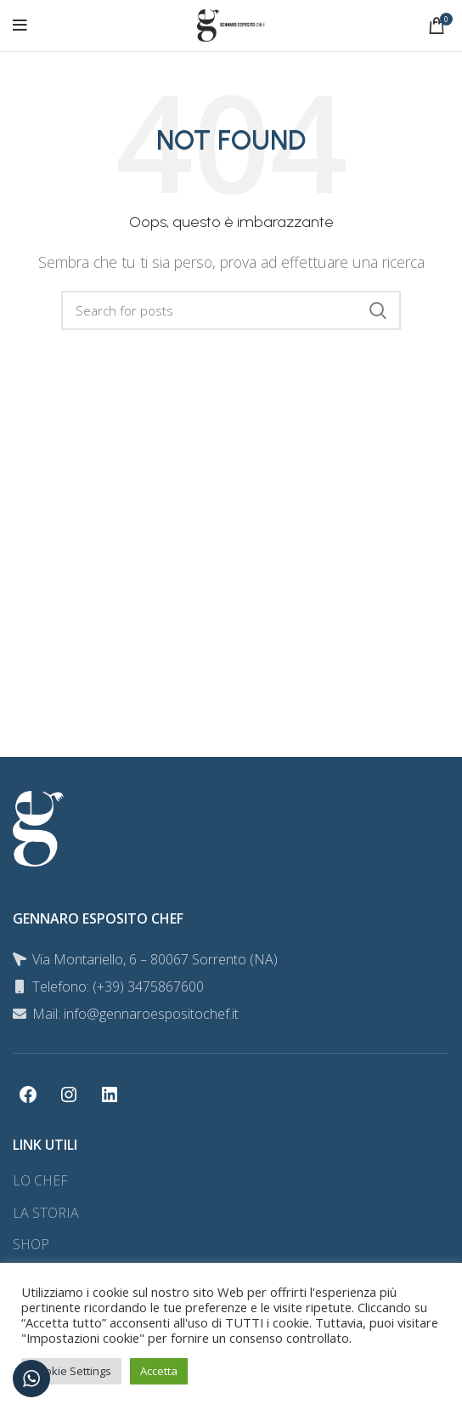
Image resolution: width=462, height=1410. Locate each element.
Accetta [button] (158, 1371)
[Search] (231, 310)
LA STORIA (46, 1212)
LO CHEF (40, 1180)
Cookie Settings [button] (71, 1371)
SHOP (31, 1244)
